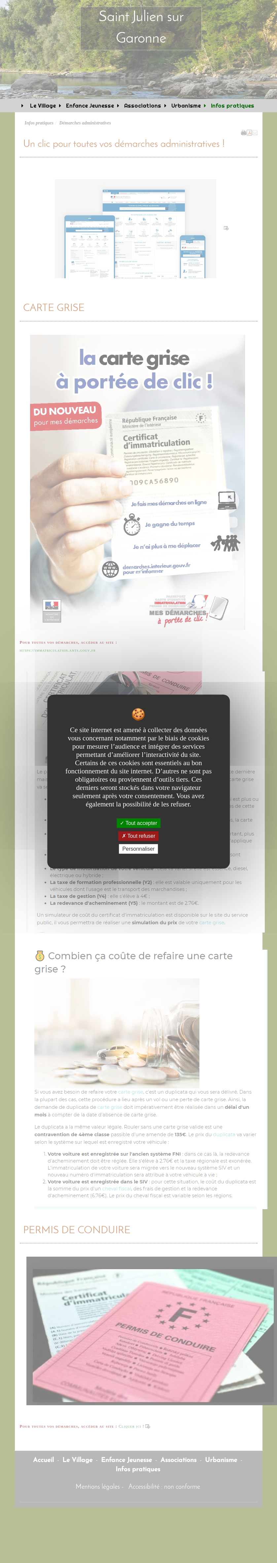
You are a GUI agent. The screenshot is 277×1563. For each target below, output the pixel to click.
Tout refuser (139, 836)
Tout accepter (138, 823)
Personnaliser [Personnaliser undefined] (138, 849)
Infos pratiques (232, 105)
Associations (142, 105)
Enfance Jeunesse (90, 105)
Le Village (42, 105)
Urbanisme (186, 105)
